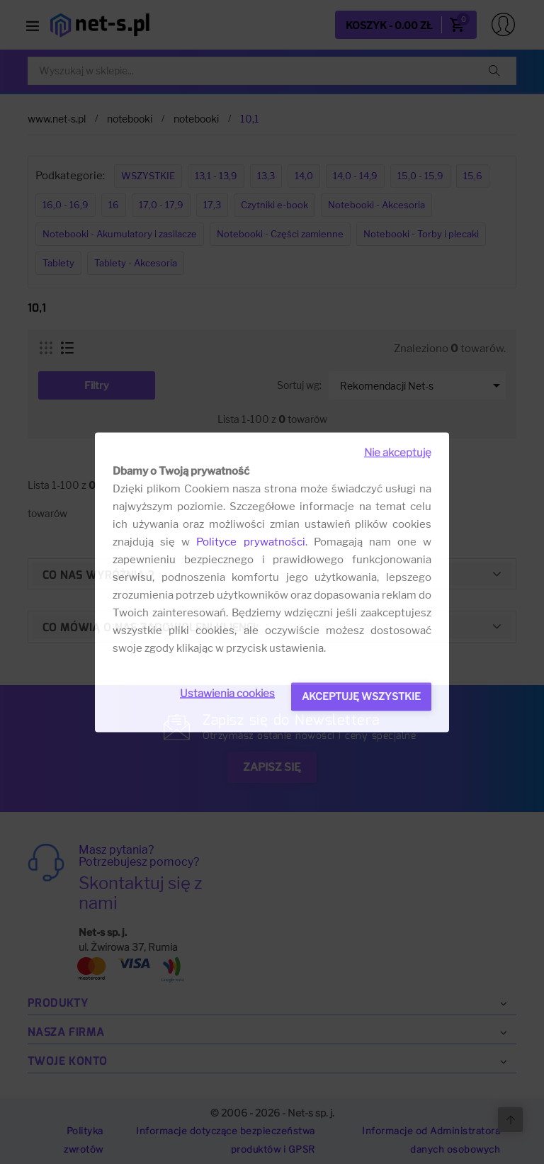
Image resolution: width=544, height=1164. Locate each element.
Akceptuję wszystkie (361, 695)
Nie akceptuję (397, 452)
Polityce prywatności (250, 541)
